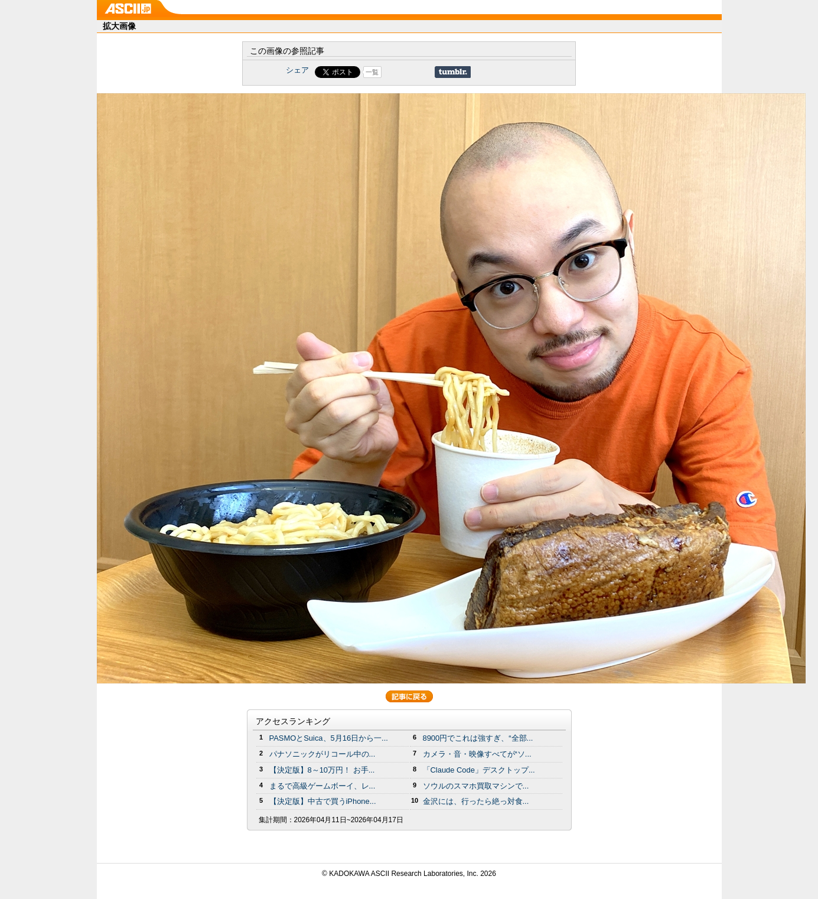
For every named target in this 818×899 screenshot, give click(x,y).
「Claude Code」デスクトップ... (479, 770)
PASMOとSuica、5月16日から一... (328, 738)
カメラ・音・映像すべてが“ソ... (477, 754)
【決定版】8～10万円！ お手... (322, 770)
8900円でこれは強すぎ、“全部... (478, 738)
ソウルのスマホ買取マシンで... (476, 785)
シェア (297, 70)
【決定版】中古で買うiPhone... (322, 801)
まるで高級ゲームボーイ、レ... (322, 785)
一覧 (372, 72)
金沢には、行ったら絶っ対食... (476, 801)
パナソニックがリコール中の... (322, 754)
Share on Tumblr (453, 72)
